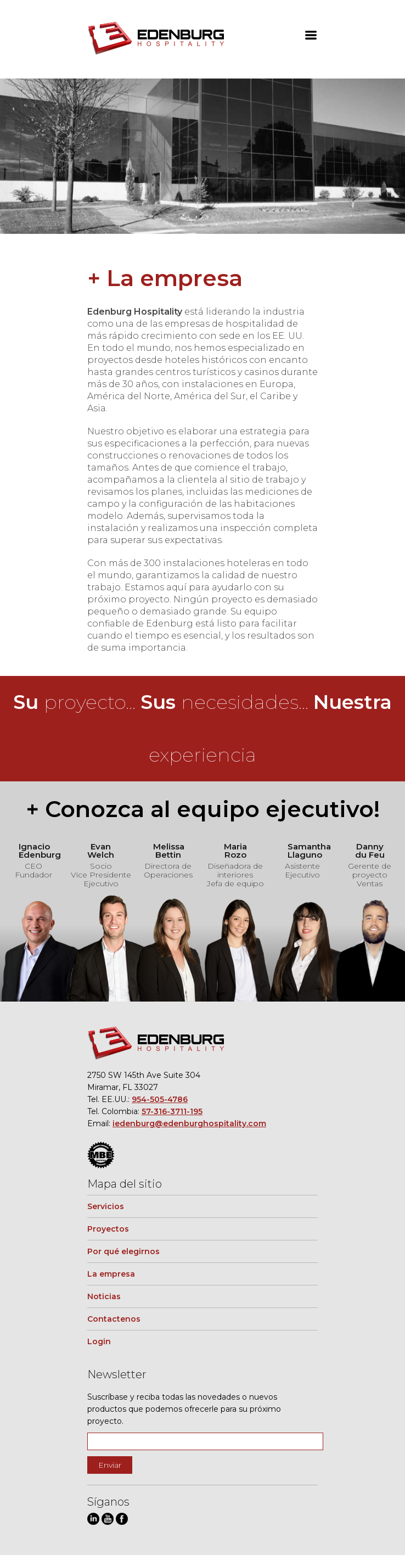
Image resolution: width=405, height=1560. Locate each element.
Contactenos (113, 1319)
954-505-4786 (160, 1099)
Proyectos (108, 1229)
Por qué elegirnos (123, 1251)
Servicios (105, 1206)
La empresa (111, 1274)
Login (99, 1341)
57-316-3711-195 (172, 1111)
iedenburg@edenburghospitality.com (189, 1123)
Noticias (104, 1296)
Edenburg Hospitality (155, 38)
